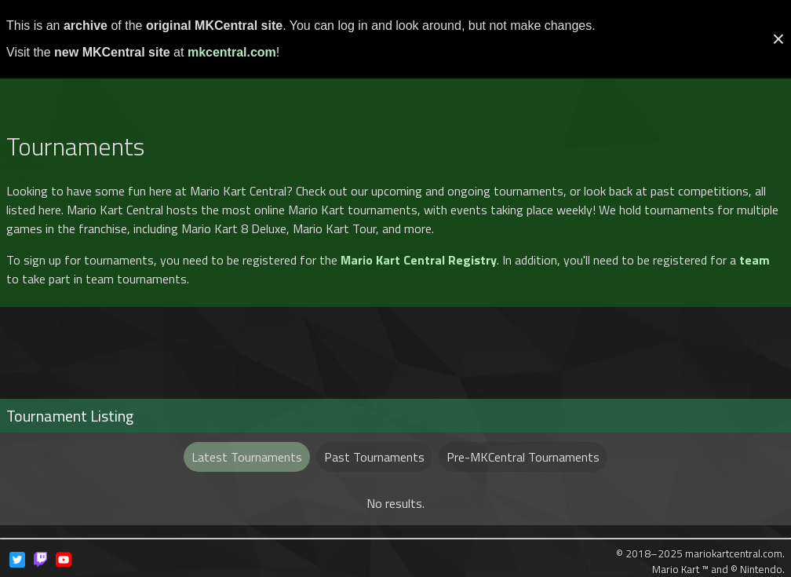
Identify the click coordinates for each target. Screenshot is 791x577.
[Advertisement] (395, 81)
